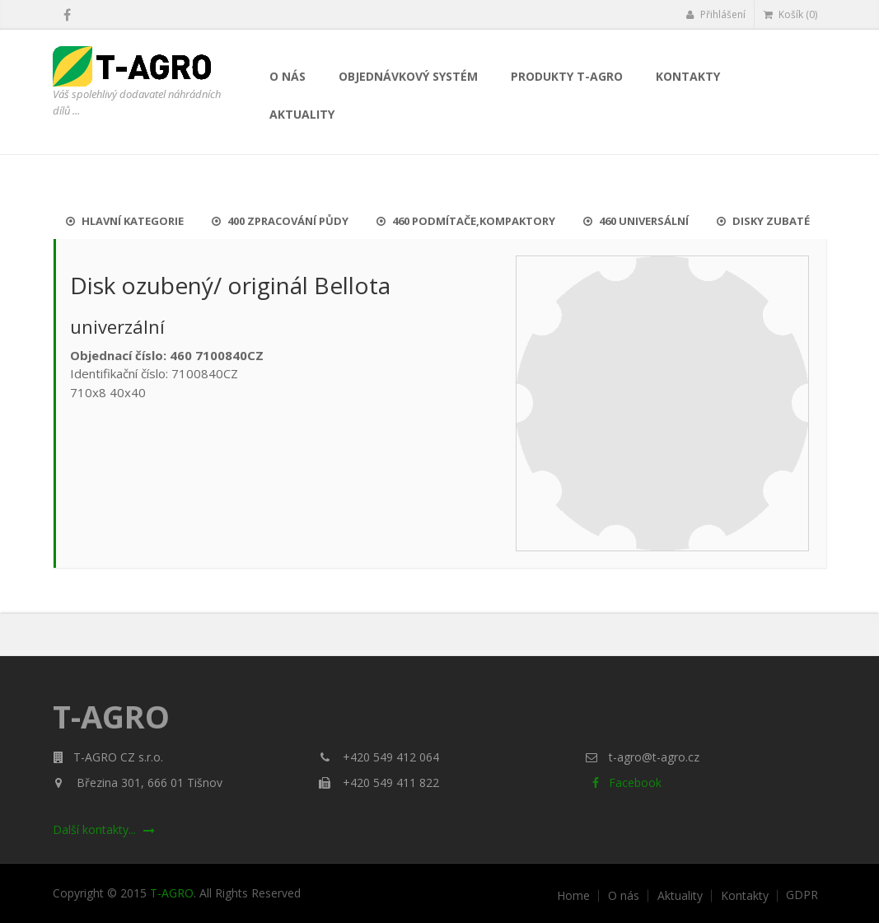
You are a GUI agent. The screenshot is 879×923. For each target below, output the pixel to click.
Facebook (623, 782)
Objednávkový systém (408, 76)
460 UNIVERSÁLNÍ (636, 220)
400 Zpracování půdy (280, 220)
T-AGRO (172, 893)
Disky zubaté (763, 220)
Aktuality (301, 114)
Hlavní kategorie (125, 220)
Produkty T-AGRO (567, 76)
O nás (287, 76)
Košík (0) (790, 14)
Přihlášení (715, 14)
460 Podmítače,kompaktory (465, 220)
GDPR (802, 895)
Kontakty (688, 76)
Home (573, 895)
